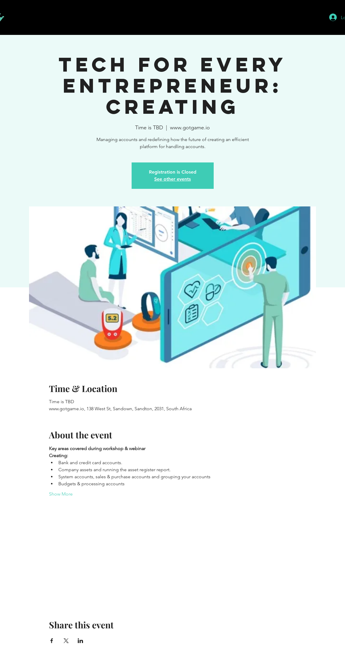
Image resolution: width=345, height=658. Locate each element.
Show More (61, 494)
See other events (172, 179)
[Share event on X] (66, 640)
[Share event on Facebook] (52, 640)
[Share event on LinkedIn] (80, 640)
